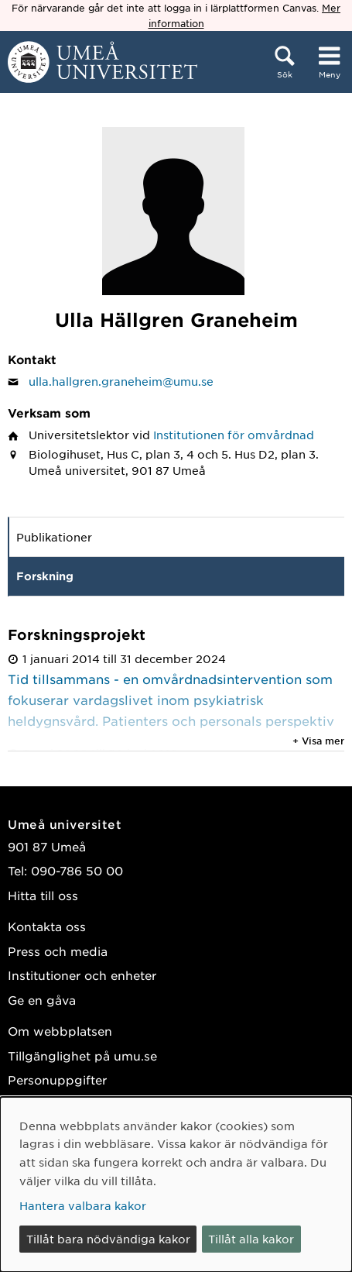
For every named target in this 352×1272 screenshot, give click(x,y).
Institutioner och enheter (82, 975)
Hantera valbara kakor (82, 1205)
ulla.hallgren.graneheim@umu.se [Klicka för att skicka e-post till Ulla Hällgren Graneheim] (121, 381)
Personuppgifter (57, 1079)
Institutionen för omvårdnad (233, 435)
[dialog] (176, 1184)
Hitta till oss (43, 895)
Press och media (58, 951)
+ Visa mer (318, 740)
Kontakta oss (47, 926)
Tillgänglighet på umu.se (82, 1055)
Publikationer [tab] (54, 537)
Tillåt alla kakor (251, 1239)
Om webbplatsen (60, 1030)
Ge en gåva (42, 999)
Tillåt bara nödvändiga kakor (108, 1239)
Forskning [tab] (44, 576)
